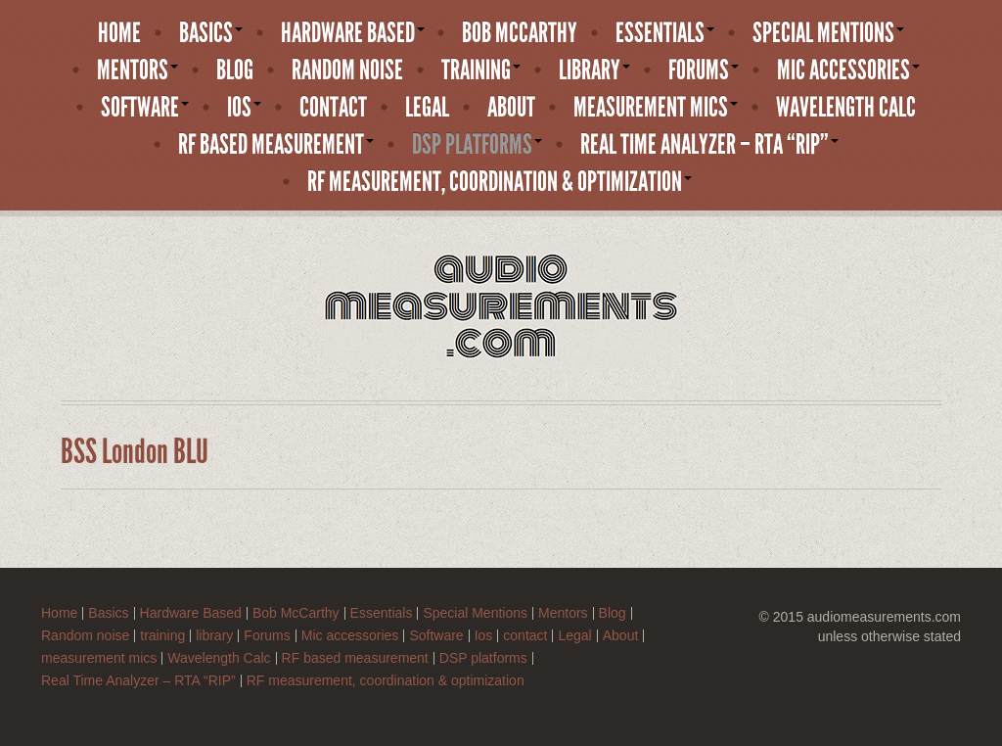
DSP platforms (477, 145)
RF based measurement (276, 145)
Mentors (137, 70)
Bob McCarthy (519, 33)
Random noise (347, 70)
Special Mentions (828, 33)
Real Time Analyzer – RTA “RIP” (709, 145)
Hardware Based (353, 33)
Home (119, 33)
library (594, 70)
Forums (703, 70)
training (481, 70)
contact (333, 107)
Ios (244, 107)
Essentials (664, 33)
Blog (234, 70)
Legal (427, 107)
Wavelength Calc (846, 107)
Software (145, 107)
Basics (211, 33)
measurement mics (655, 107)
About (511, 107)
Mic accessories (848, 70)
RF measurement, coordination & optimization (499, 182)
